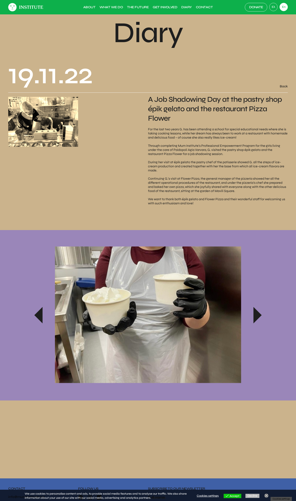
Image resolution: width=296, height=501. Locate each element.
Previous (38, 315)
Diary (186, 7)
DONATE (256, 7)
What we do (111, 7)
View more (159, 498)
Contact (204, 7)
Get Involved (165, 7)
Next (257, 315)
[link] (273, 7)
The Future (138, 7)
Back (284, 86)
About (89, 7)
